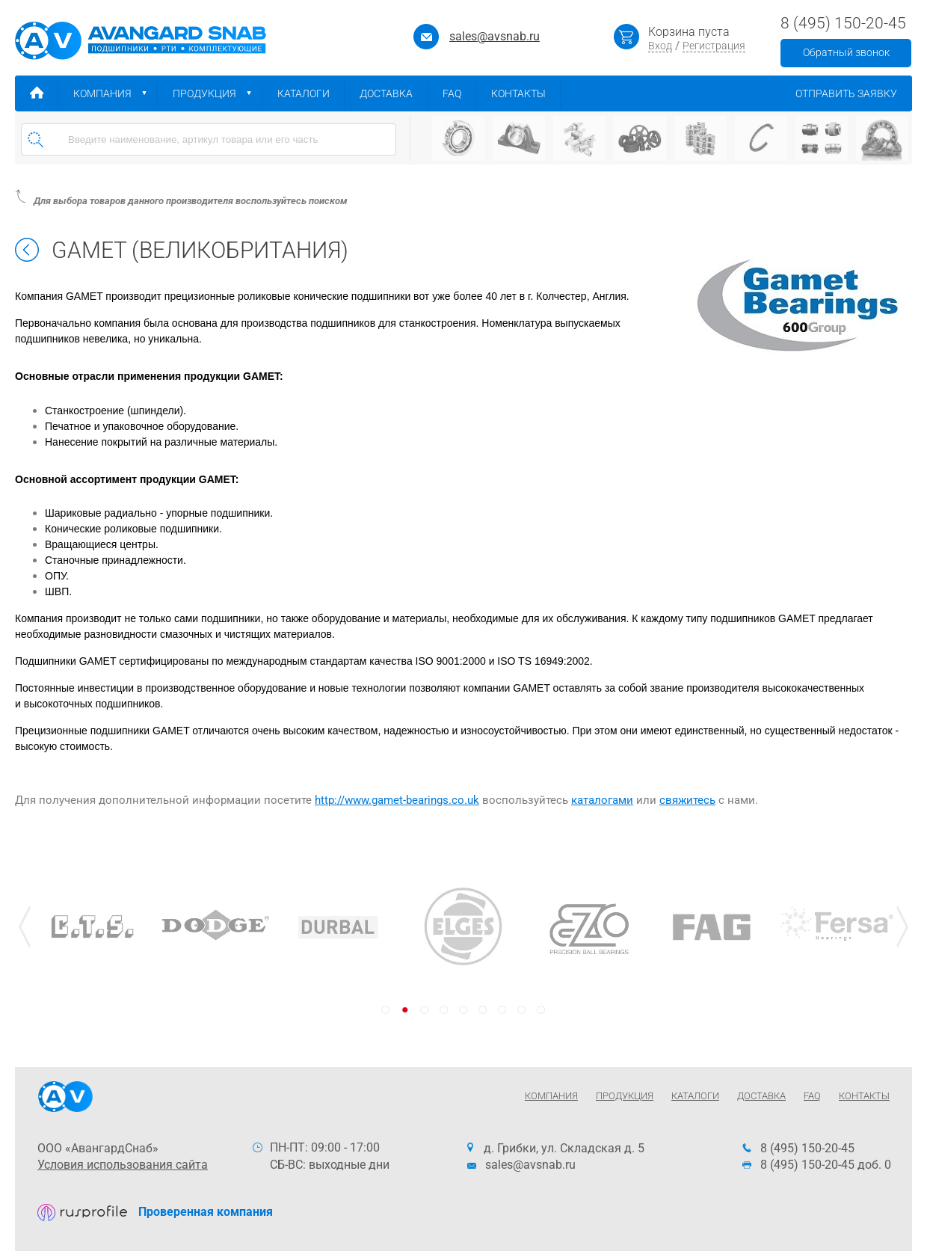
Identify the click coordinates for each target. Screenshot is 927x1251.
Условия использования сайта (122, 1165)
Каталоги (311, 93)
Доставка (394, 93)
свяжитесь (687, 800)
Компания (115, 93)
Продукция (217, 93)
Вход (660, 46)
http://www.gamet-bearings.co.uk (397, 800)
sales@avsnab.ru (494, 36)
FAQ (459, 93)
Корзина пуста (689, 32)
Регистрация (714, 46)
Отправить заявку (853, 93)
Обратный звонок (846, 52)
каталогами (602, 800)
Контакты (526, 93)
